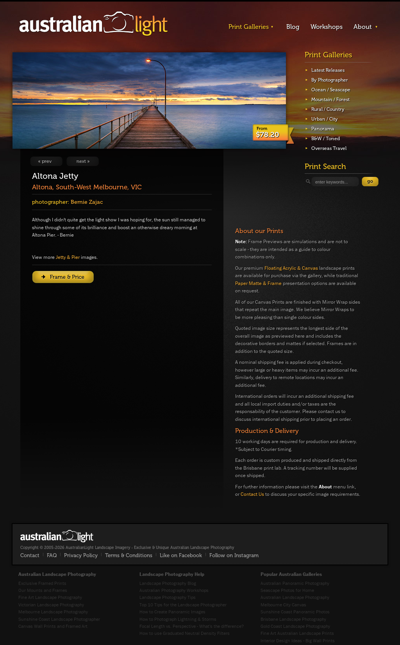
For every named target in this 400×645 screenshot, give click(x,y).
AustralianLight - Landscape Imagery (93, 24)
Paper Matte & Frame (258, 283)
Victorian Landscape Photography (51, 605)
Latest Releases (328, 70)
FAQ (52, 555)
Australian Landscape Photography (295, 597)
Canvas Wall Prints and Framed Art (53, 626)
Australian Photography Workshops (174, 590)
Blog (293, 26)
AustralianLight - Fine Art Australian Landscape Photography (56, 536)
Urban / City (324, 119)
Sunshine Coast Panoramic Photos (295, 612)
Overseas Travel (328, 148)
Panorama (322, 129)
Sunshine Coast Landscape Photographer (59, 619)
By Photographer (329, 80)
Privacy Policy (81, 555)
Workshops (327, 26)
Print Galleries (249, 26)
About (363, 26)
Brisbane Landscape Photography (293, 619)
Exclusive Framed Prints (42, 583)
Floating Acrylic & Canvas (291, 268)
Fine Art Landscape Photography (50, 597)
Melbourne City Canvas (283, 605)
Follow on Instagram (234, 555)
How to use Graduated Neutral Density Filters (184, 633)
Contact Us (252, 494)
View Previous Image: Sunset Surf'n (46, 161)
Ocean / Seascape (330, 90)
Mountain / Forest (330, 99)
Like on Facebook (181, 555)
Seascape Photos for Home (287, 590)
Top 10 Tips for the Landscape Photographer (183, 605)
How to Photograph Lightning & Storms (177, 619)
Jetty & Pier (68, 257)
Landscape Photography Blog (167, 583)
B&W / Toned (325, 138)
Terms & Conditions (128, 555)
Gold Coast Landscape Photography (295, 626)
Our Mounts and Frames (42, 590)
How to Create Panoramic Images (172, 612)
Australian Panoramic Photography (295, 583)
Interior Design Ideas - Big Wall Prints (298, 640)
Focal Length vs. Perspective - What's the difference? (191, 626)
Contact (29, 555)
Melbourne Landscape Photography (53, 612)
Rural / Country (328, 109)
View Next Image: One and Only (82, 161)
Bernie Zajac (87, 202)
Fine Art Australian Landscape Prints (297, 633)
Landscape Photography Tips (167, 597)
